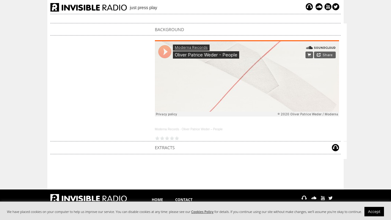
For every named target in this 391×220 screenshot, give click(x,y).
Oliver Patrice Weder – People (201, 129)
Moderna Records (167, 129)
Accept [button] (374, 211)
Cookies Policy (202, 212)
